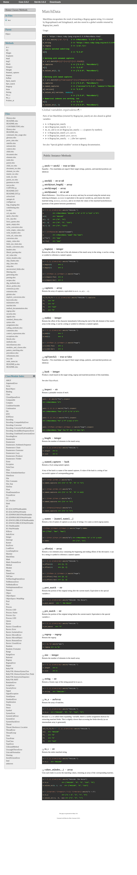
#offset (8, 78)
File (7, 478)
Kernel (8, 543)
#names (9, 75)
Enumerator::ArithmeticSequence (18, 445)
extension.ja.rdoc (12, 289)
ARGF (8, 380)
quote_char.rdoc (12, 216)
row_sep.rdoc (11, 219)
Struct (8, 707)
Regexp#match (51, 22)
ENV (8, 414)
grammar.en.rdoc (12, 182)
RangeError (10, 654)
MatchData (10, 557)
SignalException (12, 694)
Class (8, 394)
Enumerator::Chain (13, 447)
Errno (8, 461)
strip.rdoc (10, 266)
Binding (9, 392)
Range (8, 652)
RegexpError (11, 663)
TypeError (10, 744)
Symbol (9, 710)
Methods (23, 10)
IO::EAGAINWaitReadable (16, 509)
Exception (10, 464)
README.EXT (12, 191)
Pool (7, 601)
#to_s (8, 98)
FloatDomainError (13, 492)
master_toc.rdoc (12, 174)
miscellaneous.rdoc (13, 345)
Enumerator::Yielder (13, 459)
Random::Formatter (13, 649)
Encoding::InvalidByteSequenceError (20, 431)
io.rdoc (9, 210)
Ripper (8, 666)
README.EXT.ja (13, 194)
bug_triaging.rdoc (13, 205)
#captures (9, 56)
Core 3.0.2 (24, 2)
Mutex (8, 571)
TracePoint (10, 738)
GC (7, 498)
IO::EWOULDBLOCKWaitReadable (20, 520)
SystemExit (10, 719)
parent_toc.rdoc (12, 180)
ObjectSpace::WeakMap (15, 599)
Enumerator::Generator (14, 450)
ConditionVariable (13, 406)
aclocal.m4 (10, 196)
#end (8, 58)
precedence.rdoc (12, 353)
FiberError (10, 475)
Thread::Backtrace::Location (16, 727)
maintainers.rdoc (12, 303)
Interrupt (9, 540)
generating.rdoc (12, 275)
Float (8, 489)
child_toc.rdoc (11, 166)
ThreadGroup (11, 733)
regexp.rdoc (10, 311)
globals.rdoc (11, 294)
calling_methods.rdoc (14, 328)
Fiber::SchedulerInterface (15, 473)
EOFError (10, 417)
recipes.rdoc (11, 280)
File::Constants (11, 481)
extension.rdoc (11, 291)
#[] (7, 50)
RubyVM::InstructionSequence (17, 677)
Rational (9, 657)
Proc (7, 604)
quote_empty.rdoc (13, 224)
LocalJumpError (12, 551)
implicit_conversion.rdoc (15, 297)
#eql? (8, 61)
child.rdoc (10, 152)
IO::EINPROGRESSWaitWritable (19, 517)
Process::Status (11, 613)
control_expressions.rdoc (15, 333)
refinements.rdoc (12, 356)
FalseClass (10, 467)
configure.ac (11, 202)
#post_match (11, 81)
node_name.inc (12, 361)
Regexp (9, 660)
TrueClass (10, 741)
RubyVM (9, 668)
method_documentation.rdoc (17, 308)
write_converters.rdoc (14, 227)
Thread (8, 724)
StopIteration (11, 702)
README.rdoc (12, 121)
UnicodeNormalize (13, 752)
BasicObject (10, 389)
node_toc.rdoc (11, 177)
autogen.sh (10, 199)
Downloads (55, 2)
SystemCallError (12, 716)
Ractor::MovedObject (14, 638)
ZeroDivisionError (13, 758)
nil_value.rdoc (11, 255)
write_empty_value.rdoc (15, 230)
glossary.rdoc (11, 138)
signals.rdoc (10, 317)
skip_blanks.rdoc (12, 261)
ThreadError (10, 730)
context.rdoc (11, 149)
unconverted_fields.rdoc (15, 269)
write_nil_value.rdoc (14, 236)
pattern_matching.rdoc (14, 350)
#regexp (9, 86)
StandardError (11, 699)
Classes (15, 10)
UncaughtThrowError (14, 750)
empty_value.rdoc (13, 241)
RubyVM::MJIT (12, 680)
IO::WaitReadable (13, 526)
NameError (10, 573)
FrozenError (10, 495)
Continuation (11, 408)
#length (9, 70)
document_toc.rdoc (13, 168)
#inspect (9, 67)
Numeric (9, 590)
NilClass (9, 576)
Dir (7, 411)
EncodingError (11, 436)
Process (9, 607)
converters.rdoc (12, 238)
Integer (8, 537)
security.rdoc (11, 314)
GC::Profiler (10, 501)
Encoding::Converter (14, 425)
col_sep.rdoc (11, 213)
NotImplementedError (14, 587)
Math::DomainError (13, 562)
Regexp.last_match (51, 25)
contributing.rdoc (12, 208)
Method (9, 565)
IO (7, 506)
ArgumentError (11, 383)
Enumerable (10, 439)
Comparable (10, 400)
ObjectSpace (11, 596)
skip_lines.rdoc (12, 263)
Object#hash (53, 380)
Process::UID (11, 618)
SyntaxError (10, 713)
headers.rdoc (11, 249)
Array (8, 386)
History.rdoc (11, 118)
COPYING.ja (11, 188)
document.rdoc (12, 154)
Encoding (9, 420)
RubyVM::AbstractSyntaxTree (17, 671)
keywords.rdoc (11, 300)
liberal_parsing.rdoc (13, 252)
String (8, 705)
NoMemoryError (12, 582)
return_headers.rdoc (13, 258)
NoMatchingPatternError (15, 579)
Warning (9, 755)
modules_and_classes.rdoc (16, 347)
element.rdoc (11, 157)
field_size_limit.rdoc (14, 244)
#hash (8, 64)
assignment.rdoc (12, 325)
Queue (8, 621)
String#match (67, 22)
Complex (9, 403)
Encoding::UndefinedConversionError (20, 434)
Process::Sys (11, 615)
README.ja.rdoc (13, 364)
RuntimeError (11, 682)
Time (8, 736)
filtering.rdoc (11, 272)
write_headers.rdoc (13, 233)
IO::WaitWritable (12, 529)
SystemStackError (13, 722)
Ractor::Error (11, 629)
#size (8, 89)
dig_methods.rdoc (13, 283)
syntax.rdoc (10, 322)
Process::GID (11, 610)
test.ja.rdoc (10, 185)
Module (9, 568)
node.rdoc (10, 160)
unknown (9, 764)
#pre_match (10, 84)
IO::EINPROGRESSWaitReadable (19, 515)
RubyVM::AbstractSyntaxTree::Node (20, 674)
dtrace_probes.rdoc (13, 286)
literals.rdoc (10, 339)
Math (8, 559)
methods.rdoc (11, 342)
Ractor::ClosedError (13, 626)
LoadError (10, 548)
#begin (8, 53)
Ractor (8, 624)
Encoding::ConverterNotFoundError (19, 428)
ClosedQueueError (13, 397)
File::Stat (9, 484)
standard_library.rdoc (14, 319)
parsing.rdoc (11, 277)
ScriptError (10, 685)
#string (8, 92)
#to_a (8, 95)
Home (6, 2)
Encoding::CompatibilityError (17, 422)
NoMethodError (12, 585)
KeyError (9, 545)
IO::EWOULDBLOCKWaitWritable (19, 523)
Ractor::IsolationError (14, 632)
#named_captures (12, 72)
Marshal (9, 554)
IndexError (10, 534)
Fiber (8, 470)
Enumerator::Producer (14, 456)
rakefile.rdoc (11, 143)
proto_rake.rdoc (12, 140)
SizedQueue (10, 696)
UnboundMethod (12, 747)
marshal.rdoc (11, 305)
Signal (8, 691)
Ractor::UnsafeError (13, 643)
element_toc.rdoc (12, 171)
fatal (7, 761)
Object (7, 34)
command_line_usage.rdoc (16, 135)
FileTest (9, 487)
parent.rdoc (10, 163)
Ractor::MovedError (13, 635)
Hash (8, 503)
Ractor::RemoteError (14, 640)
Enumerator (10, 442)
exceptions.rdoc (12, 336)
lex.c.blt (9, 359)
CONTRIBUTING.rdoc (15, 126)
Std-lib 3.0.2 (40, 2)
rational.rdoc (11, 146)
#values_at (10, 100)
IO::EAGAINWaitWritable (16, 512)
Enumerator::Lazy (13, 453)
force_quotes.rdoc (13, 222)
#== (7, 47)
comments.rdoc (12, 331)
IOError (9, 531)
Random (9, 646)
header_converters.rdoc (15, 247)
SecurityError (11, 688)
